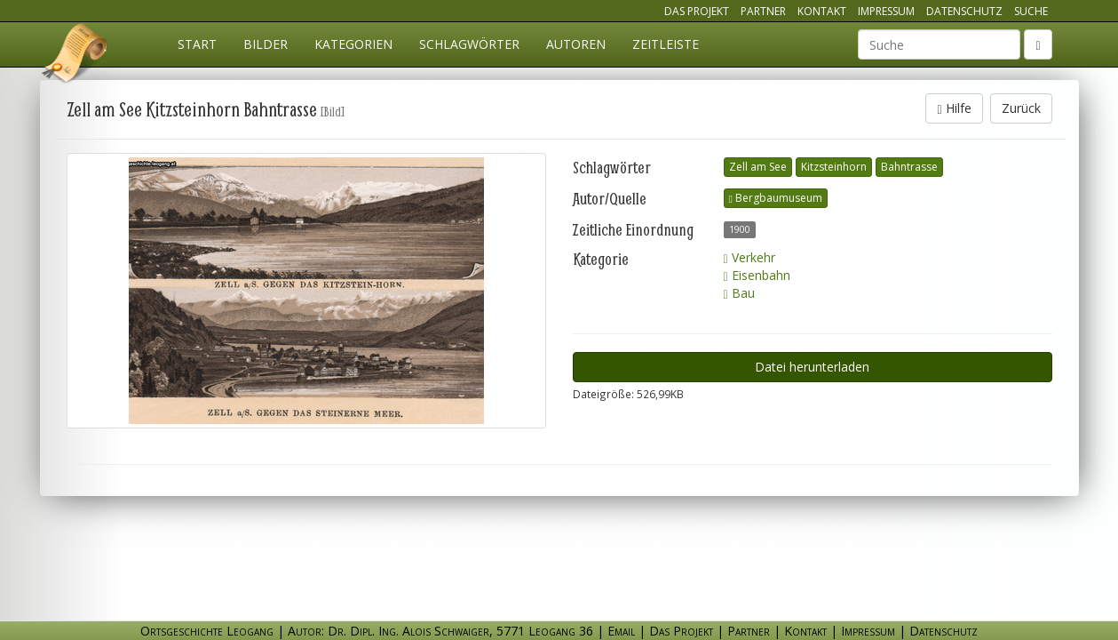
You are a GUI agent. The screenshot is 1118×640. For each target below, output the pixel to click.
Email (621, 630)
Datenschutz (964, 11)
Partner (763, 11)
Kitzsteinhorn (834, 166)
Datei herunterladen (812, 366)
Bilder (265, 44)
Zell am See (758, 166)
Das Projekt (696, 11)
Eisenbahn (757, 275)
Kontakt (821, 11)
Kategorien (353, 44)
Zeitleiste (665, 44)
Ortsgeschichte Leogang (75, 56)
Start (197, 44)
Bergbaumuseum (775, 197)
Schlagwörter (469, 44)
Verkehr (749, 257)
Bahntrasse (909, 166)
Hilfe (954, 108)
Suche (1031, 11)
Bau (739, 292)
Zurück (1021, 108)
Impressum (886, 11)
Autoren (576, 44)
